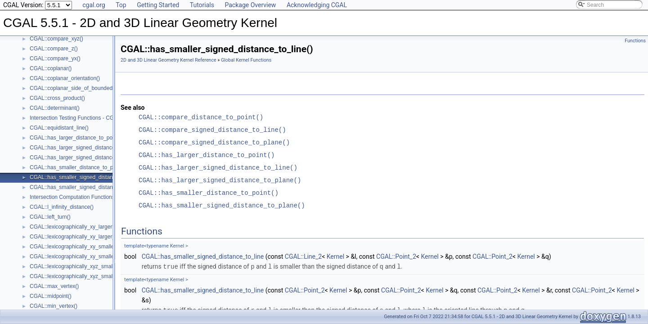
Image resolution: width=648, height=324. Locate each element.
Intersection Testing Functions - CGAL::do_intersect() (93, 118)
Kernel (335, 256)
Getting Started (158, 5)
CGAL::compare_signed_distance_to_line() (212, 130)
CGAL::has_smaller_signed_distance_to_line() (85, 177)
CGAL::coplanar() (51, 68)
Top (121, 5)
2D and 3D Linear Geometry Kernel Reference (168, 60)
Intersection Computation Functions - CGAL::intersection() (99, 197)
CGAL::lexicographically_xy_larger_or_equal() (85, 237)
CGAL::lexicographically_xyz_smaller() (76, 266)
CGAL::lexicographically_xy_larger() (73, 227)
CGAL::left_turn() (50, 217)
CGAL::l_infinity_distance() (62, 207)
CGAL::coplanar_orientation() (65, 78)
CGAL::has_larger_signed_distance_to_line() (83, 147)
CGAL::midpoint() (51, 296)
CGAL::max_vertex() (54, 286)
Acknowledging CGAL (317, 5)
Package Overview (250, 5)
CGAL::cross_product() (57, 98)
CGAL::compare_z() (54, 48)
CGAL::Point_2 (396, 256)
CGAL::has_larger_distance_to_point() (76, 138)
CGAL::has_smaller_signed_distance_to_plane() (88, 187)
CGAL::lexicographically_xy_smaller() (74, 246)
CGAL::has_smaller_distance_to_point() (78, 167)
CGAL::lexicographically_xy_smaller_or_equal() (87, 256)
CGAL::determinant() (55, 108)
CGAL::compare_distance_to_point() (201, 117)
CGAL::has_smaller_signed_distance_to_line (203, 256)
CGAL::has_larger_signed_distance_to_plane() (86, 157)
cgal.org (93, 5)
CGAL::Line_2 (303, 256)
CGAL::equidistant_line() (59, 128)
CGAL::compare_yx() (55, 58)
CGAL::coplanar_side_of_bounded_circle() (81, 88)
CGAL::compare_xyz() (56, 39)
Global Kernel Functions (246, 60)
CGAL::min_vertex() (53, 306)
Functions (635, 41)
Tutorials (202, 5)
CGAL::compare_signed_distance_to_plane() (214, 142)
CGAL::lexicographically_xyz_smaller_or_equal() (88, 276)
